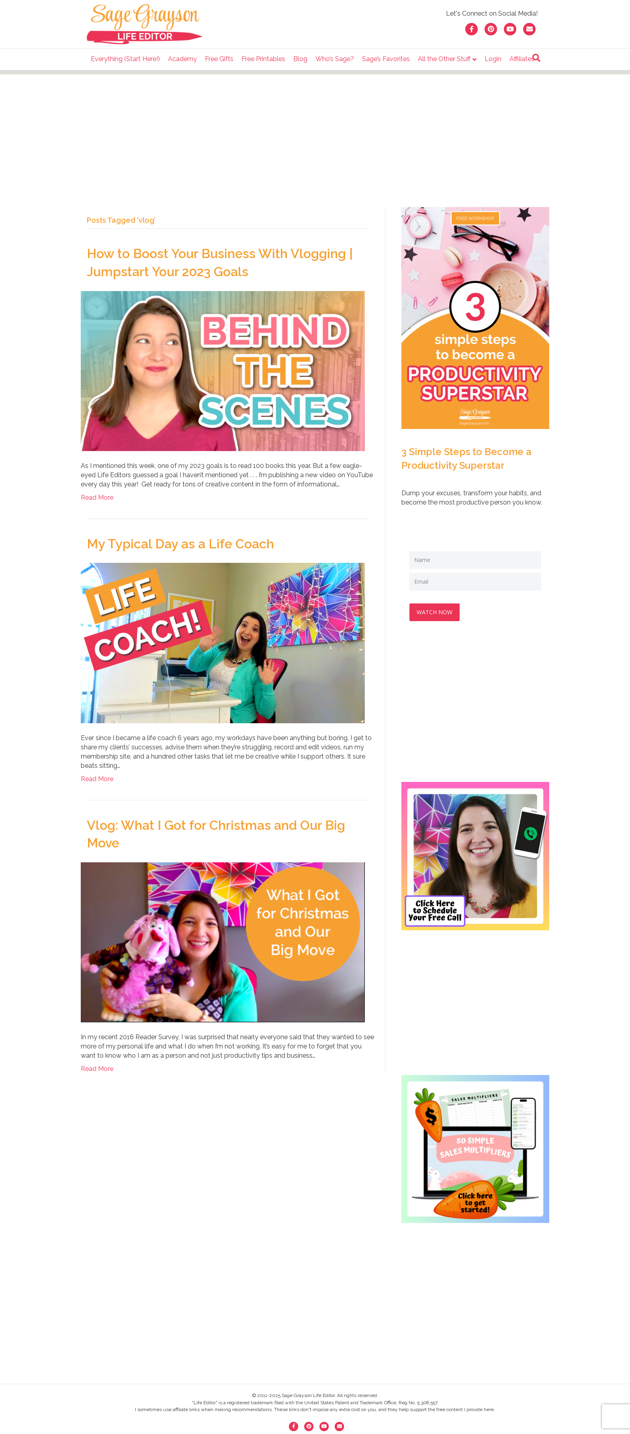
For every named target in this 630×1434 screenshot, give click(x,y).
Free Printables (263, 59)
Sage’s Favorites (386, 59)
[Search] (536, 58)
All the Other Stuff (444, 59)
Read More (97, 497)
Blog (300, 59)
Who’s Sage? (334, 59)
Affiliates (521, 59)
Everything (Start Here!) (125, 59)
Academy (182, 59)
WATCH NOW (435, 611)
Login (493, 59)
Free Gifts (219, 59)
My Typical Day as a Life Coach (180, 543)
